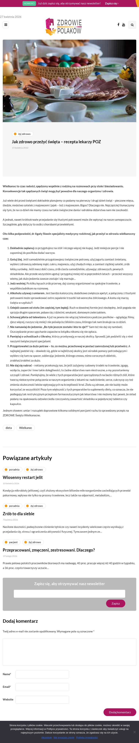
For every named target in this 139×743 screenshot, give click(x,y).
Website (8, 699)
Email (7, 686)
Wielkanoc (25, 427)
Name (7, 674)
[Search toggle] (132, 25)
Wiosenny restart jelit (23, 479)
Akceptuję (46, 737)
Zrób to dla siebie (18, 515)
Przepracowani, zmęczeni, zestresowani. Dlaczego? (49, 551)
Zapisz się (111, 3)
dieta (9, 427)
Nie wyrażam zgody (64, 737)
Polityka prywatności (87, 737)
